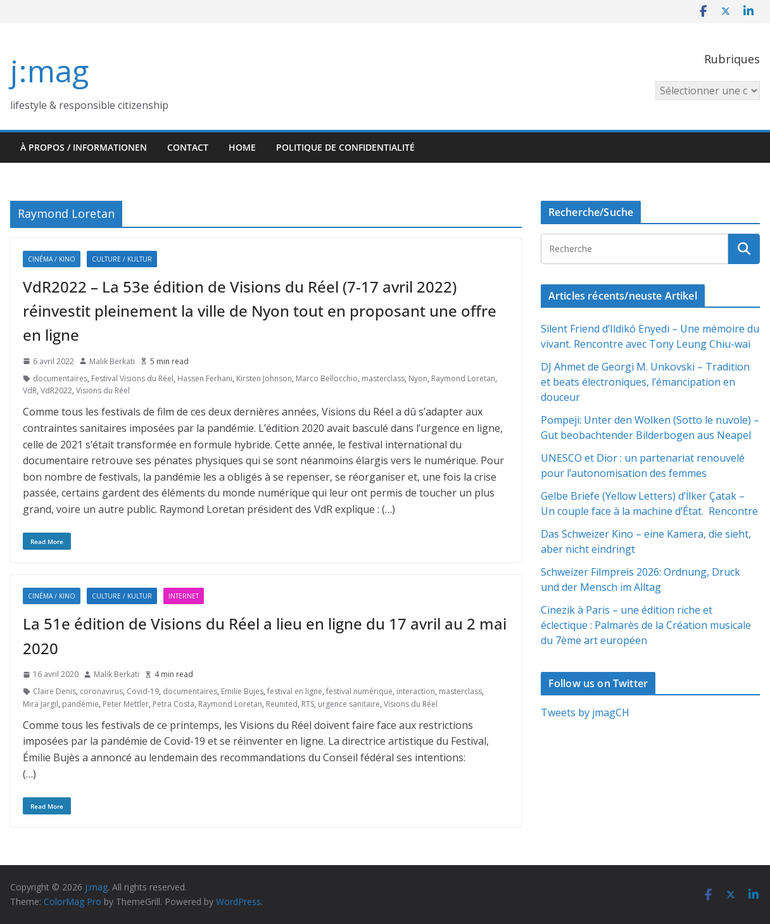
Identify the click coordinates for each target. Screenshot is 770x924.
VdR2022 (56, 390)
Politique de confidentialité (345, 147)
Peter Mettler (126, 704)
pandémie (80, 704)
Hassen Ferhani (204, 378)
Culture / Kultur (122, 259)
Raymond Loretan (463, 378)
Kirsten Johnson (264, 378)
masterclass (383, 378)
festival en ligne (294, 691)
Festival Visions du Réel (132, 378)
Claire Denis (54, 691)
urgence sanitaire (349, 704)
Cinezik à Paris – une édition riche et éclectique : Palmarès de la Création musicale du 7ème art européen (646, 625)
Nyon (417, 378)
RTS (307, 704)
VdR (30, 390)
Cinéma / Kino (51, 259)
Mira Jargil (40, 704)
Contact (187, 147)
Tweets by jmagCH (585, 712)
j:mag (49, 70)
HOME (242, 147)
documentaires (60, 378)
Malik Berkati (112, 361)
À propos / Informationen (83, 147)
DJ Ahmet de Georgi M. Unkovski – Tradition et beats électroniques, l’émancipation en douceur (645, 382)
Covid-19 (143, 691)
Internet (183, 596)
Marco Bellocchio (327, 378)
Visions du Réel (103, 390)
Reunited (282, 704)
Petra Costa (173, 704)
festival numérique (359, 691)
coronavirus (101, 691)
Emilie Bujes (242, 691)
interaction (415, 691)
